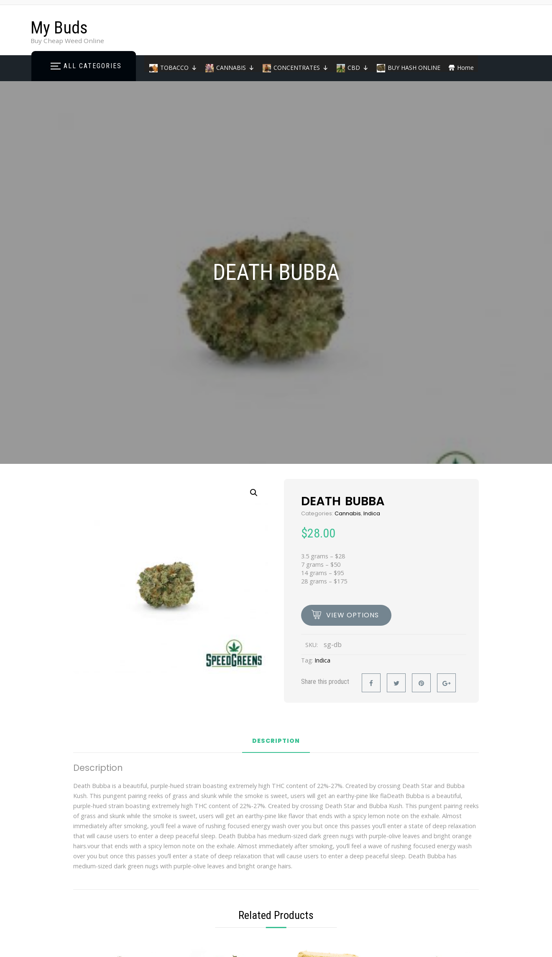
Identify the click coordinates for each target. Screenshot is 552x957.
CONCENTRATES (300, 68)
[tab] (276, 744)
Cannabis (348, 513)
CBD (358, 68)
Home (465, 68)
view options (352, 615)
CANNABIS (235, 68)
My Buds (59, 28)
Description (276, 741)
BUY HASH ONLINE (414, 68)
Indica (371, 513)
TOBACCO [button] (178, 68)
